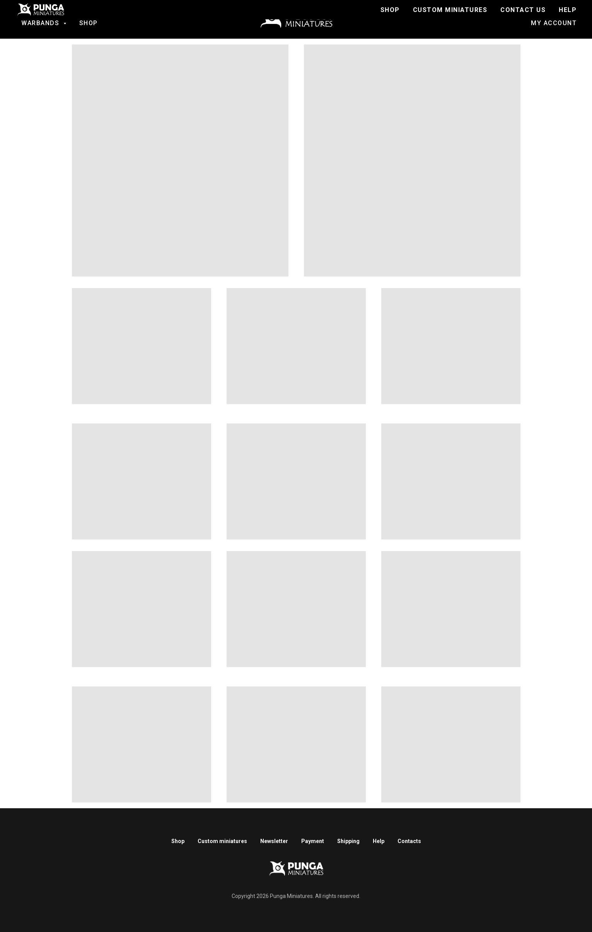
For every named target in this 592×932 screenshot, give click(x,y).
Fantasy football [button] (50, 15)
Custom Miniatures (477, 15)
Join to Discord (398, 15)
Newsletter (274, 841)
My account (554, 23)
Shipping (348, 841)
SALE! (113, 15)
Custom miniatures (222, 841)
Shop (88, 23)
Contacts (409, 841)
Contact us (549, 15)
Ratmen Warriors (168, 15)
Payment (312, 841)
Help (378, 841)
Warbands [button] (41, 23)
